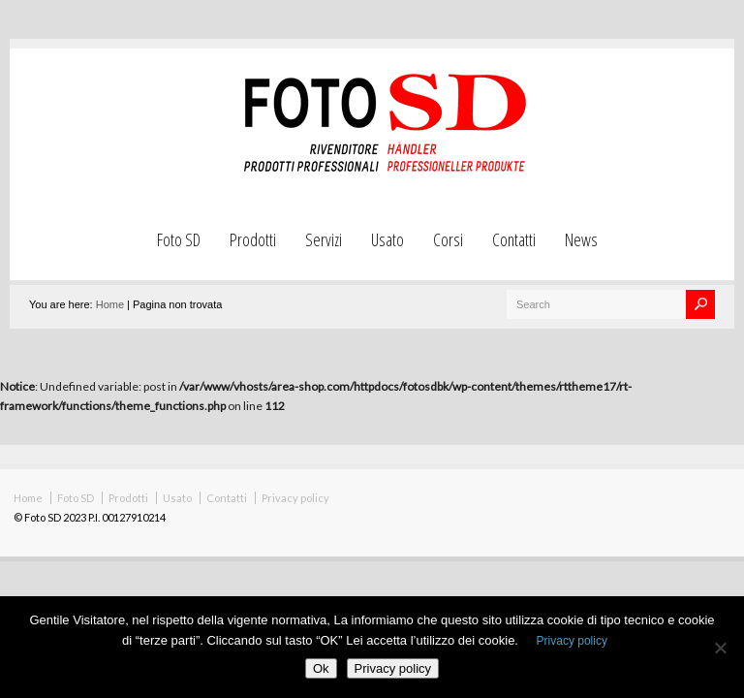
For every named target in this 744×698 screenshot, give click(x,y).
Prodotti (253, 239)
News (581, 239)
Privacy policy (295, 498)
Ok (321, 668)
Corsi (448, 239)
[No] (719, 647)
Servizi (323, 239)
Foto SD (179, 239)
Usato (387, 239)
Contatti (514, 239)
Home (110, 304)
